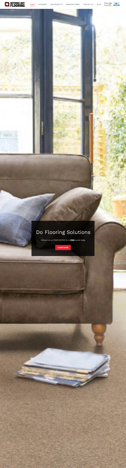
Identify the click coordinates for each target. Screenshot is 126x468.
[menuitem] (32, 4)
